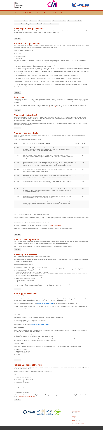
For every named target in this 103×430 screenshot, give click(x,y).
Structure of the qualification (21, 20)
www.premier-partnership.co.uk (78, 423)
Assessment (33, 20)
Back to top (17, 38)
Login (62, 12)
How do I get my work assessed (53, 106)
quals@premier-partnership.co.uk (27, 396)
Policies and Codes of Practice (51, 23)
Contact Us (54, 12)
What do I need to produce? (74, 20)
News (38, 12)
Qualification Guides (27, 12)
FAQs (45, 12)
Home (16, 12)
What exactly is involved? (44, 20)
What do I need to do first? (59, 20)
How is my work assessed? (21, 23)
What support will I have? (36, 23)
